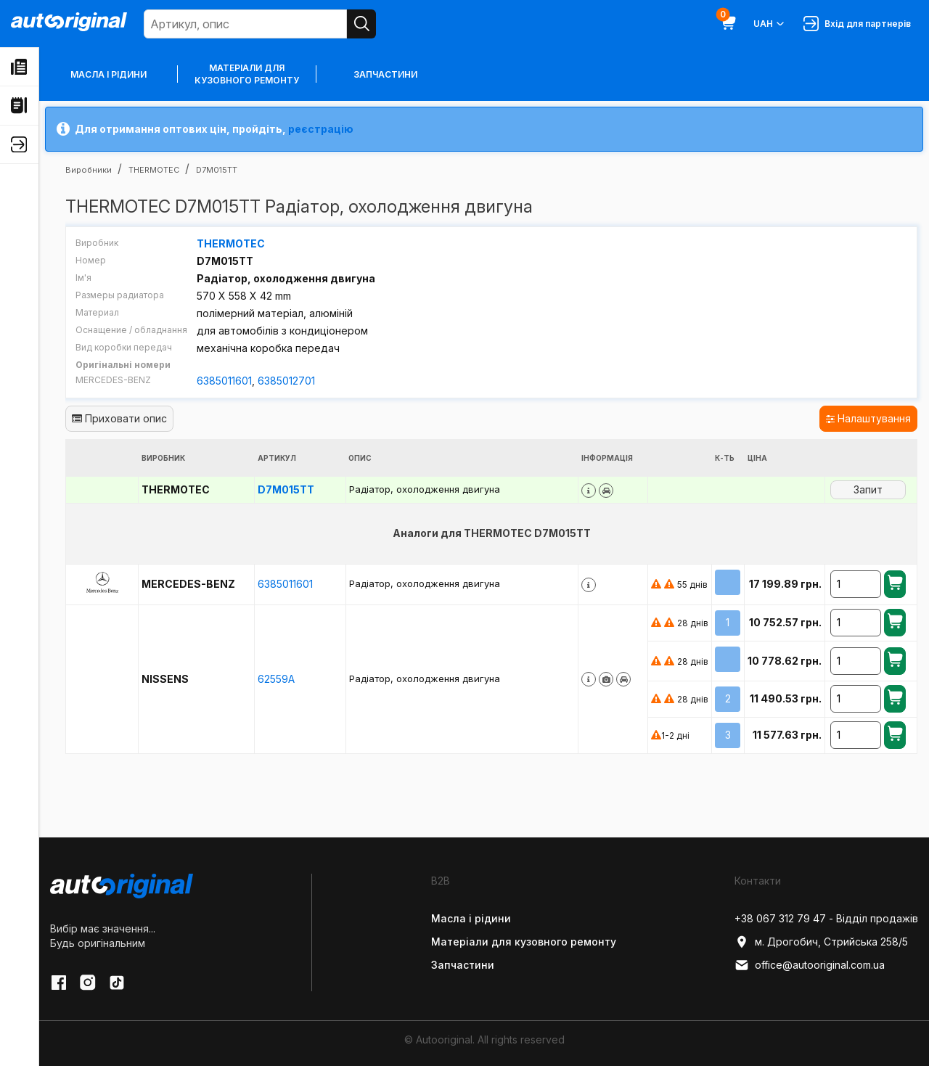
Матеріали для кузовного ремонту (247, 74)
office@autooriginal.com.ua (809, 965)
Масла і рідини (108, 74)
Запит (868, 489)
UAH (769, 24)
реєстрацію (320, 129)
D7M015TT (286, 489)
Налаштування (868, 418)
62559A (276, 679)
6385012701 (286, 380)
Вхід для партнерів (857, 23)
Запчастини (385, 74)
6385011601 (224, 380)
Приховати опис (119, 418)
